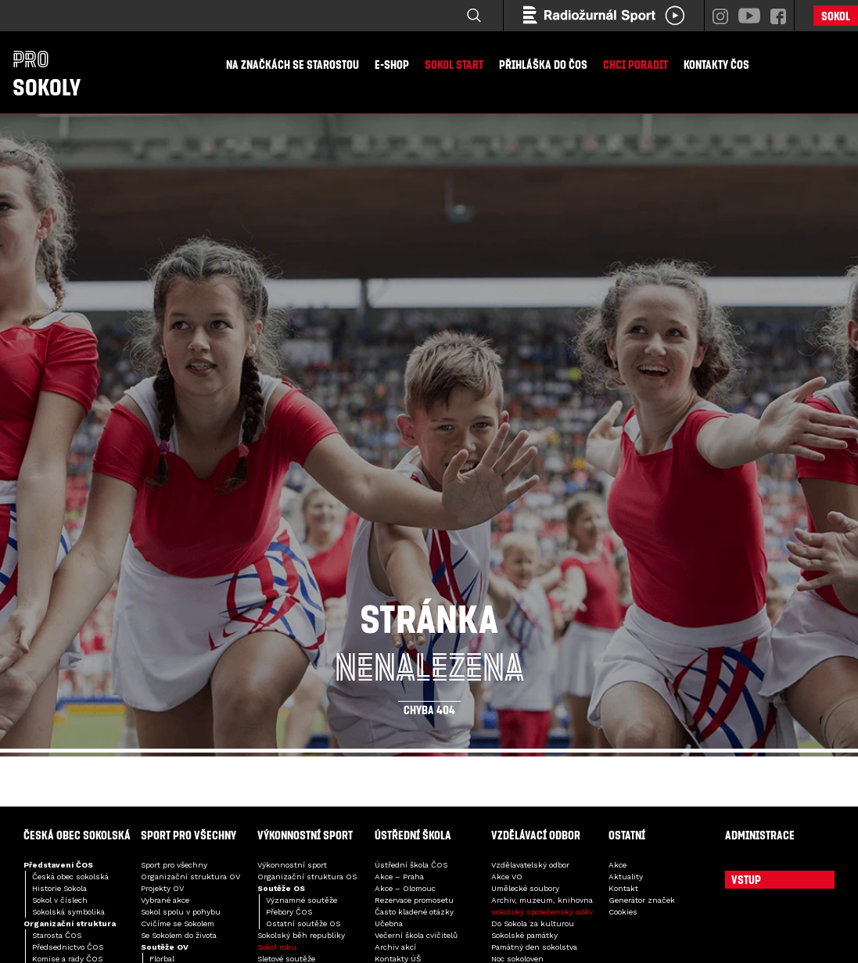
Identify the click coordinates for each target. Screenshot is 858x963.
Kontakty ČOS (716, 64)
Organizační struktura (69, 923)
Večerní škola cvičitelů (416, 935)
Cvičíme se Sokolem (177, 923)
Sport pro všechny (174, 865)
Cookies (622, 911)
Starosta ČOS (56, 935)
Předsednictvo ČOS (67, 947)
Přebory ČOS (289, 911)
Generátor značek (641, 900)
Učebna (389, 923)
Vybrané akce (165, 900)
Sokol (835, 16)
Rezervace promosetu (414, 900)
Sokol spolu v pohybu (181, 911)
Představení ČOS (58, 865)
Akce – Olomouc (405, 888)
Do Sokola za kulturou (532, 923)
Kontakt (623, 888)
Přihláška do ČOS (543, 64)
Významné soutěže (301, 900)
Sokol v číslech (60, 900)
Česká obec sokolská (70, 876)
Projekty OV (162, 888)
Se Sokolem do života (179, 935)
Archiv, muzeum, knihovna (542, 900)
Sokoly (47, 73)
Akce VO (506, 876)
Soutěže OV (164, 947)
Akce (617, 865)
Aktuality (625, 876)
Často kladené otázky (414, 911)
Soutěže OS (281, 888)
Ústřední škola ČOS (411, 865)
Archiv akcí (395, 947)
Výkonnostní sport (292, 865)
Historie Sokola (59, 888)
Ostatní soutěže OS (303, 923)
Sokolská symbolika (68, 911)
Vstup (746, 879)
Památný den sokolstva (534, 947)
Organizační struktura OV (190, 876)
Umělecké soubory (525, 888)
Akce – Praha (399, 876)
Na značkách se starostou (292, 64)
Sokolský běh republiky (301, 935)
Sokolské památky (524, 935)
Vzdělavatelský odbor (530, 865)
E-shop (392, 64)
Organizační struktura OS (307, 876)
